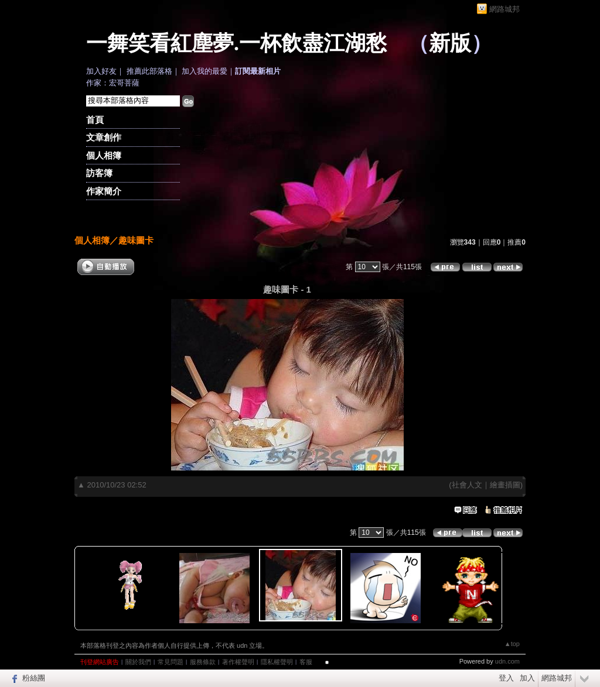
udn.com (507, 661)
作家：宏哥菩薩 (112, 82)
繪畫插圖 (505, 484)
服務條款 (203, 661)
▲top (512, 643)
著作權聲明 (238, 661)
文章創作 (103, 137)
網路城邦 (504, 9)
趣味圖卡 (136, 240)
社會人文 (467, 484)
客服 (305, 661)
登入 (506, 678)
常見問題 (170, 661)
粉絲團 (33, 678)
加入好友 (101, 71)
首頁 (95, 120)
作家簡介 (103, 191)
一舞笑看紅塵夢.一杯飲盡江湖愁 (236, 43)
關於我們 (138, 661)
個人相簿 (103, 155)
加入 (527, 678)
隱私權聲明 (277, 661)
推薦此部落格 (149, 71)
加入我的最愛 (204, 71)
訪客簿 (99, 173)
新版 (450, 43)
